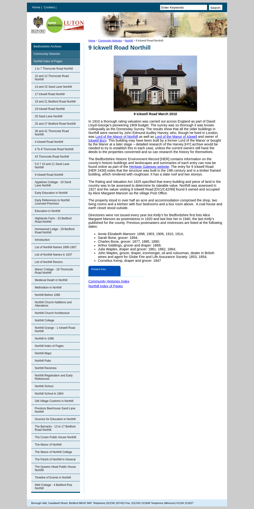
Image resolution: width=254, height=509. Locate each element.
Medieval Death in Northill (51, 280)
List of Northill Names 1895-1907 (55, 247)
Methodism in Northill (48, 287)
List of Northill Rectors (49, 262)
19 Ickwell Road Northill (50, 109)
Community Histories (110, 40)
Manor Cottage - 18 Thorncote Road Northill (54, 271)
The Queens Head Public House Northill (55, 468)
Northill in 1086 (44, 338)
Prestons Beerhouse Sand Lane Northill (55, 410)
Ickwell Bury (97, 140)
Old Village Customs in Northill (54, 401)
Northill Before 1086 (47, 295)
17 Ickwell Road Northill (50, 94)
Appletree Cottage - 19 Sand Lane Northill (53, 183)
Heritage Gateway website (149, 167)
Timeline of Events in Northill (53, 477)
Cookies (50, 7)
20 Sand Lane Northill (48, 116)
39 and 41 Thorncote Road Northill (52, 132)
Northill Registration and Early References (54, 377)
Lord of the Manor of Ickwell (176, 137)
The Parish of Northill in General (55, 459)
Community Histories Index (108, 281)
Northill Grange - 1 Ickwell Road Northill (55, 329)
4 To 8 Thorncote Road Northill (54, 149)
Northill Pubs (43, 360)
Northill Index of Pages (48, 61)
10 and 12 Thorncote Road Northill (52, 77)
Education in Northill (47, 211)
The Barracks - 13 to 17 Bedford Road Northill (55, 428)
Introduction (42, 240)
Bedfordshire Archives (47, 46)
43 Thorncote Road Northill (52, 156)
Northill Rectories (45, 368)
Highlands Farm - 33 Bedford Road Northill (53, 220)
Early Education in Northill (51, 193)
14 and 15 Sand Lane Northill (53, 86)
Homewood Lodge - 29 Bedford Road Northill (55, 230)
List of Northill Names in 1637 (53, 254)
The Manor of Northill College (53, 452)
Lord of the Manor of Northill (117, 137)
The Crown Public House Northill (55, 437)
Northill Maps (43, 353)
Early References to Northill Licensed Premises (52, 202)
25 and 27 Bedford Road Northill (55, 123)
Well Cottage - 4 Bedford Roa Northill (53, 486)
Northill (129, 40)
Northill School (44, 386)
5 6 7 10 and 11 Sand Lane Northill (52, 165)
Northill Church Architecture (52, 313)
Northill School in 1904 (49, 393)
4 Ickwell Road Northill (49, 142)
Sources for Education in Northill (55, 419)
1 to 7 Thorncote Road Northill (54, 68)
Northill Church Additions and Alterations (53, 304)
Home (36, 7)
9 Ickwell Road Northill (49, 174)
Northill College (44, 320)
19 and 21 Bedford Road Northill (55, 101)
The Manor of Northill (48, 444)
